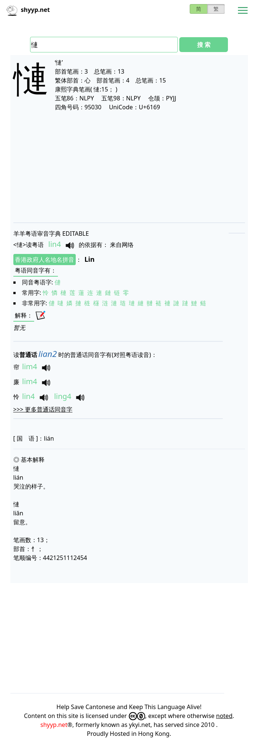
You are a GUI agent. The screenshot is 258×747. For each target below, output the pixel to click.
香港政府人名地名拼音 (44, 259)
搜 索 (203, 45)
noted (224, 716)
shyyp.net (54, 725)
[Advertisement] (129, 167)
